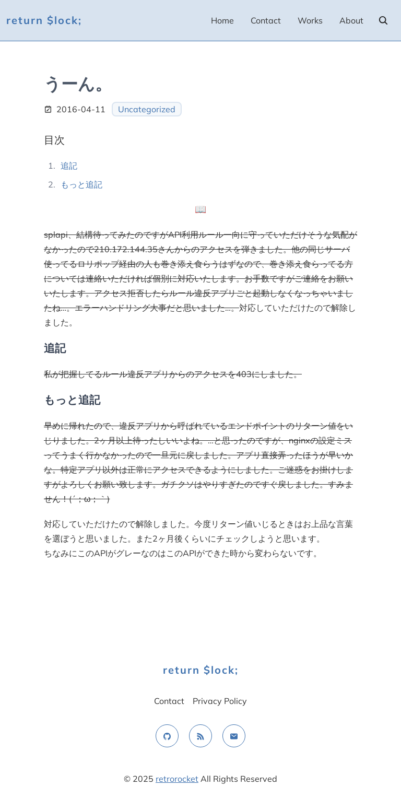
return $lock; (44, 20)
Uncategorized (146, 109)
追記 (69, 165)
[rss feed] (200, 735)
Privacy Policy (220, 701)
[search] (383, 20)
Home (222, 20)
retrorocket (177, 778)
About (351, 20)
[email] (233, 735)
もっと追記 (81, 184)
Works (310, 20)
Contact (266, 20)
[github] (167, 735)
